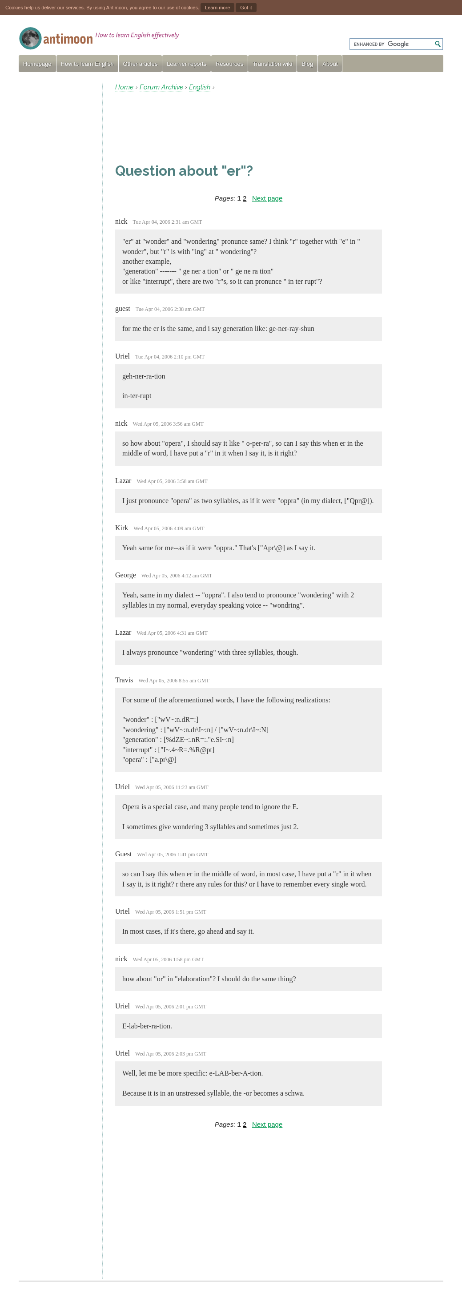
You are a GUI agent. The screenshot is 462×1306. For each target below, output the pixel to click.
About (329, 63)
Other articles (140, 63)
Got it (246, 7)
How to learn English (87, 63)
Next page (267, 198)
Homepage (37, 63)
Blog (307, 63)
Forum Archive (161, 87)
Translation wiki (272, 63)
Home (124, 87)
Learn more (217, 7)
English (199, 87)
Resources (229, 63)
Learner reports (186, 63)
